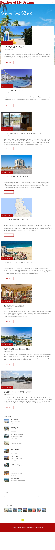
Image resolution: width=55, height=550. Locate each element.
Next (38, 517)
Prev (17, 517)
